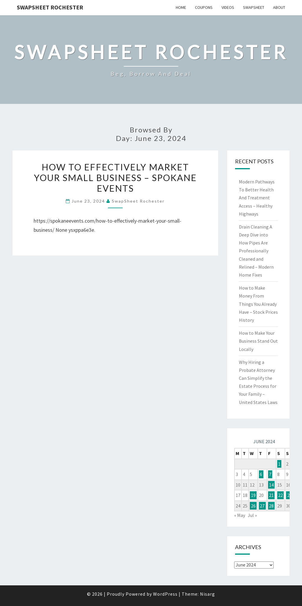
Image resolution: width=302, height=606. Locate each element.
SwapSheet (253, 7)
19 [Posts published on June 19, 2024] (253, 495)
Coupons (204, 7)
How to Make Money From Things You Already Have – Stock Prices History (258, 304)
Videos (227, 7)
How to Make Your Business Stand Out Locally (258, 341)
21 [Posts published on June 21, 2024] (271, 495)
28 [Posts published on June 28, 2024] (271, 506)
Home (181, 7)
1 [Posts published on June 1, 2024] (279, 464)
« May (239, 515)
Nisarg (207, 594)
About (279, 7)
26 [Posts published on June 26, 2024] (253, 506)
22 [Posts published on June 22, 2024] (280, 495)
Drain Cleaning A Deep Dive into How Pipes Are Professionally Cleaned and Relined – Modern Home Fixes (256, 251)
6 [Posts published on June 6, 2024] (261, 474)
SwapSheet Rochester (50, 7)
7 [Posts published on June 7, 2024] (270, 474)
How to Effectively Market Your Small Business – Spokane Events (115, 177)
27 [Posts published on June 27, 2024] (262, 506)
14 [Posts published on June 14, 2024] (271, 485)
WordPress (165, 594)
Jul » (252, 515)
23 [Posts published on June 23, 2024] (289, 495)
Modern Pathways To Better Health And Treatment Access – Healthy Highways (257, 198)
